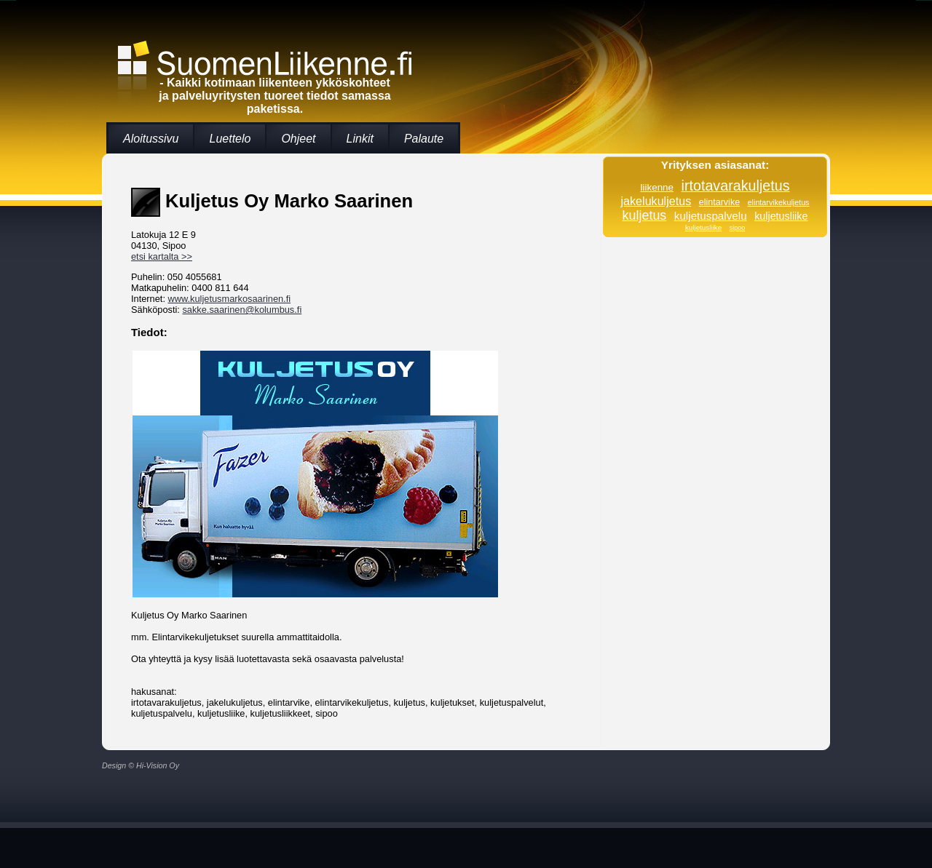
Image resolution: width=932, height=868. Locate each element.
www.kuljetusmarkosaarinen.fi (229, 298)
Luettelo (229, 138)
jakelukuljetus (656, 200)
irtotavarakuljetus (736, 186)
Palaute (423, 138)
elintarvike (719, 202)
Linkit (360, 138)
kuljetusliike (780, 216)
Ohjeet (298, 138)
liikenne (657, 187)
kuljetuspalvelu (710, 216)
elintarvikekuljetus (779, 202)
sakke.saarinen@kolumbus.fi (241, 309)
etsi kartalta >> (161, 256)
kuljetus (645, 215)
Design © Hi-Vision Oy (140, 765)
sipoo (737, 227)
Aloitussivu (150, 138)
